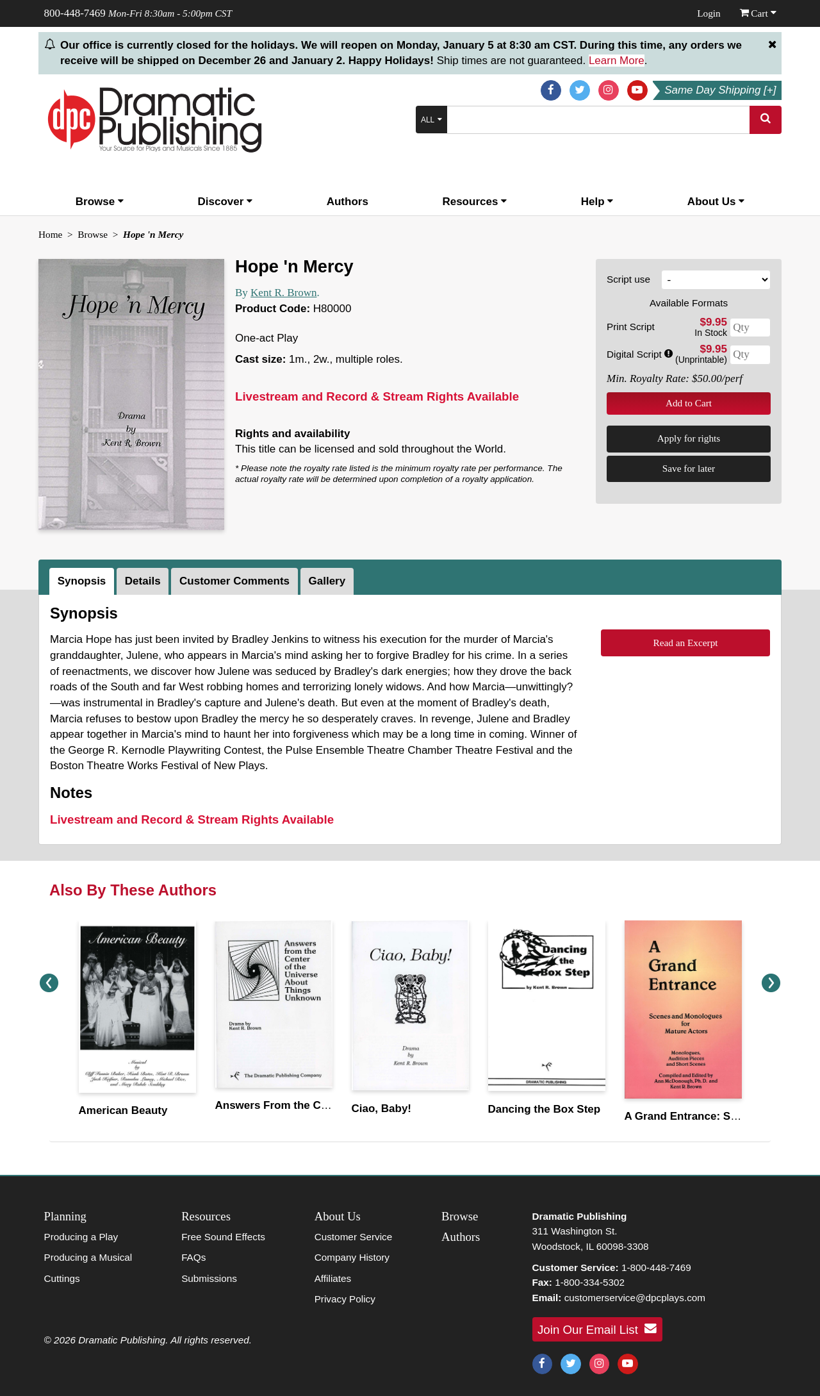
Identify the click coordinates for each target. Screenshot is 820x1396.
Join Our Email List (597, 1329)
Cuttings (62, 1278)
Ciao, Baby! (382, 1108)
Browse (100, 201)
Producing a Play (81, 1236)
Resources (474, 201)
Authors (347, 201)
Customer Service (354, 1236)
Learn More (616, 60)
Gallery (327, 581)
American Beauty (123, 1110)
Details (143, 581)
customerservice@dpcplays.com (634, 1297)
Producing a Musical (88, 1257)
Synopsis (82, 581)
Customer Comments (234, 581)
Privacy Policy (345, 1298)
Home (50, 234)
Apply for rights (689, 438)
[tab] (83, 581)
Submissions (209, 1278)
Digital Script (640, 354)
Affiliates (333, 1278)
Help (597, 201)
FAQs (193, 1257)
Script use (628, 279)
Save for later (688, 468)
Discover (225, 201)
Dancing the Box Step (544, 1109)
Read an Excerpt (685, 642)
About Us (715, 201)
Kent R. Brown (283, 293)
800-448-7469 (75, 13)
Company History (352, 1257)
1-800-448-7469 (656, 1267)
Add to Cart (689, 402)
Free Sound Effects (223, 1236)
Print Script (631, 326)
